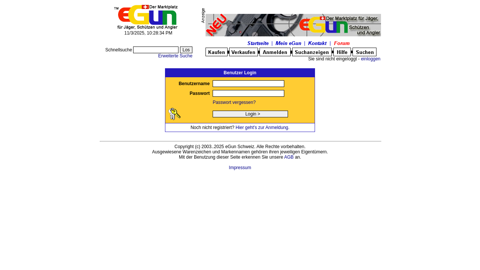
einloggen (370, 59)
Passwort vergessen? (234, 102)
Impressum (240, 167)
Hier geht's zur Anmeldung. (263, 127)
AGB (289, 157)
